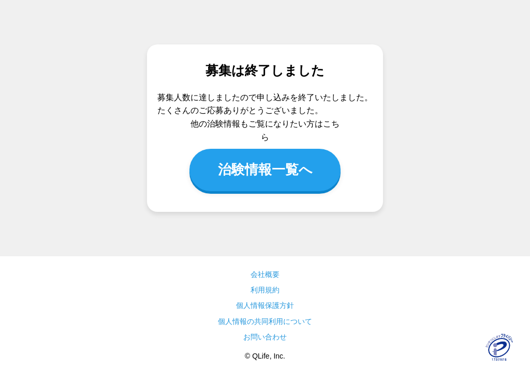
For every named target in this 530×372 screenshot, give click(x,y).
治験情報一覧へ (265, 169)
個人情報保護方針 (265, 305)
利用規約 (265, 290)
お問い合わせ (265, 337)
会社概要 (265, 274)
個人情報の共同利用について (265, 321)
